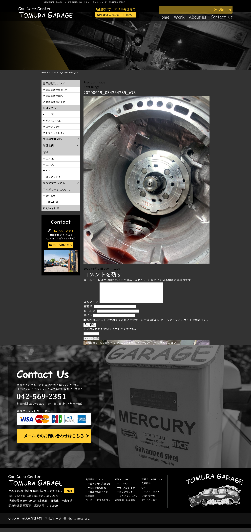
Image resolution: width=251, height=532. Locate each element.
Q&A (143, 491)
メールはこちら (62, 245)
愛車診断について (54, 83)
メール (89, 315)
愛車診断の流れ (54, 95)
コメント (91, 306)
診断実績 (90, 500)
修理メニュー (51, 108)
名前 (88, 310)
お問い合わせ (51, 208)
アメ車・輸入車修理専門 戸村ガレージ (36, 522)
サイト (87, 319)
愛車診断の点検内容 (57, 89)
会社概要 (50, 196)
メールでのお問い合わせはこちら (54, 440)
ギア (48, 170)
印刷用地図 (52, 202)
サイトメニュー (149, 504)
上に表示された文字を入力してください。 (110, 333)
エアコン (50, 158)
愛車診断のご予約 (55, 102)
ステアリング (53, 126)
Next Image (91, 87)
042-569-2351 (62, 230)
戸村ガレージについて (56, 189)
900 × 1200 (112, 268)
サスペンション (54, 120)
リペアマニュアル (150, 495)
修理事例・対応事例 (125, 504)
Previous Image (94, 82)
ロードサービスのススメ (98, 504)
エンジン (50, 114)
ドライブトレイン (55, 132)
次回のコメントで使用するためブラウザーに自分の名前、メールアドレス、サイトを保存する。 (148, 324)
